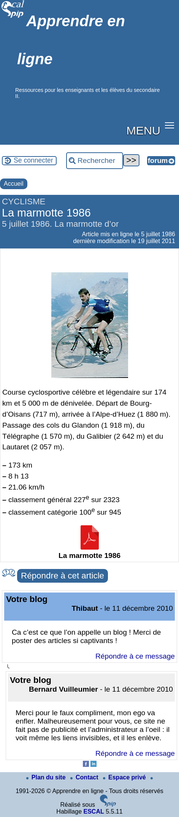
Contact (85, 777)
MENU (143, 130)
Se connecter (33, 160)
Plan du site (46, 777)
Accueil (14, 183)
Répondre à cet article (62, 575)
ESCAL (93, 811)
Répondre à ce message (135, 656)
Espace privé (125, 777)
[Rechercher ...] (94, 160)
